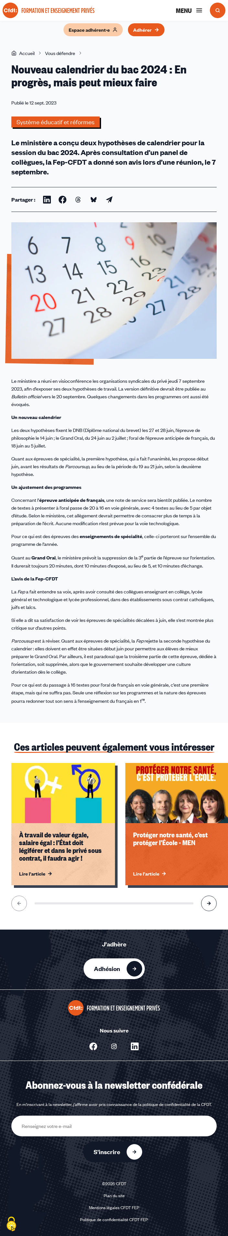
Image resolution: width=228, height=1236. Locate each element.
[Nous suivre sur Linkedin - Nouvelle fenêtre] (135, 1046)
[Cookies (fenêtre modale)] (11, 1224)
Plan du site (114, 1195)
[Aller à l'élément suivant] (209, 903)
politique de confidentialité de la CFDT (176, 1104)
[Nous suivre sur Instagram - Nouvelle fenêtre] (114, 1046)
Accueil (23, 53)
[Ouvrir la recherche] (217, 10)
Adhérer (146, 30)
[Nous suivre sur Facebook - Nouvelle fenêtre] (93, 1046)
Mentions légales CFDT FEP (114, 1207)
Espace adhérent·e (93, 30)
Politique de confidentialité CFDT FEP (114, 1219)
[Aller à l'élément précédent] (19, 903)
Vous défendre (60, 53)
